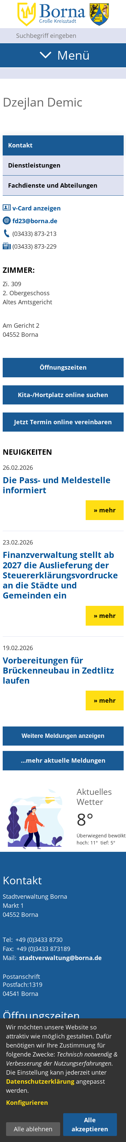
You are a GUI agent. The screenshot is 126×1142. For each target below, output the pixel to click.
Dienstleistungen (34, 165)
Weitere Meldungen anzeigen (63, 736)
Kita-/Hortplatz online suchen (63, 395)
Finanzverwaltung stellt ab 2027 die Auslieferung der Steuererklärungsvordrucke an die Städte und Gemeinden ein (60, 575)
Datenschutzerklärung (40, 1081)
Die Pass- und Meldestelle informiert (57, 485)
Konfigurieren (27, 1102)
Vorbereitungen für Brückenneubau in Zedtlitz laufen (58, 670)
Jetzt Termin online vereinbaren (63, 422)
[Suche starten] (5, 35)
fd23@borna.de (30, 221)
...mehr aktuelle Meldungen (63, 760)
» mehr (105, 510)
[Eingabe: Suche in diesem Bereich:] (68, 35)
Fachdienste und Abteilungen (52, 185)
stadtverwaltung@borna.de (60, 958)
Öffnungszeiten (63, 367)
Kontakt (20, 145)
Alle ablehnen (33, 1129)
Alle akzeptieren (90, 1124)
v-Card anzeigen (32, 208)
